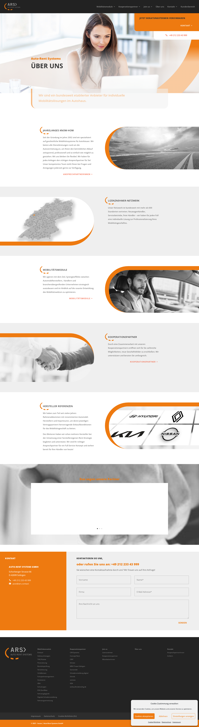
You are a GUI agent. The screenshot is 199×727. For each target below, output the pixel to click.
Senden (182, 623)
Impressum (176, 722)
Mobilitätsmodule (105, 7)
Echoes (72, 663)
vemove (73, 680)
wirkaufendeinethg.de (78, 687)
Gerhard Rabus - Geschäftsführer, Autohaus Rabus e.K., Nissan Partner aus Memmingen (99, 523)
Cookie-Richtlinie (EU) (67, 716)
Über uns (160, 7)
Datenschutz (166, 722)
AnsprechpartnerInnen (76, 174)
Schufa (72, 676)
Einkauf (40, 652)
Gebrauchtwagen (43, 656)
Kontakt (171, 7)
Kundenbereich (188, 7)
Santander (74, 670)
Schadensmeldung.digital (79, 673)
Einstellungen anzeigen (183, 716)
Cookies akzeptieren (144, 716)
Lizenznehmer (107, 652)
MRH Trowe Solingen (77, 666)
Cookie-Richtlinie (154, 722)
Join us (147, 7)
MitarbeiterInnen (108, 659)
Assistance (41, 680)
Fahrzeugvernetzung (45, 700)
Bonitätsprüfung (43, 666)
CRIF (71, 659)
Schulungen (41, 687)
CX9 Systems (74, 652)
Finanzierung (42, 663)
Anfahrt (170, 656)
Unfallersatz (41, 673)
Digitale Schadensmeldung (47, 697)
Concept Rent (75, 656)
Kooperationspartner (128, 7)
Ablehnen (163, 716)
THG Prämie (41, 659)
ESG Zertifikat (42, 690)
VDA (38, 683)
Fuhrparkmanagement (45, 676)
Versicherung (42, 670)
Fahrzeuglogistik (43, 694)
